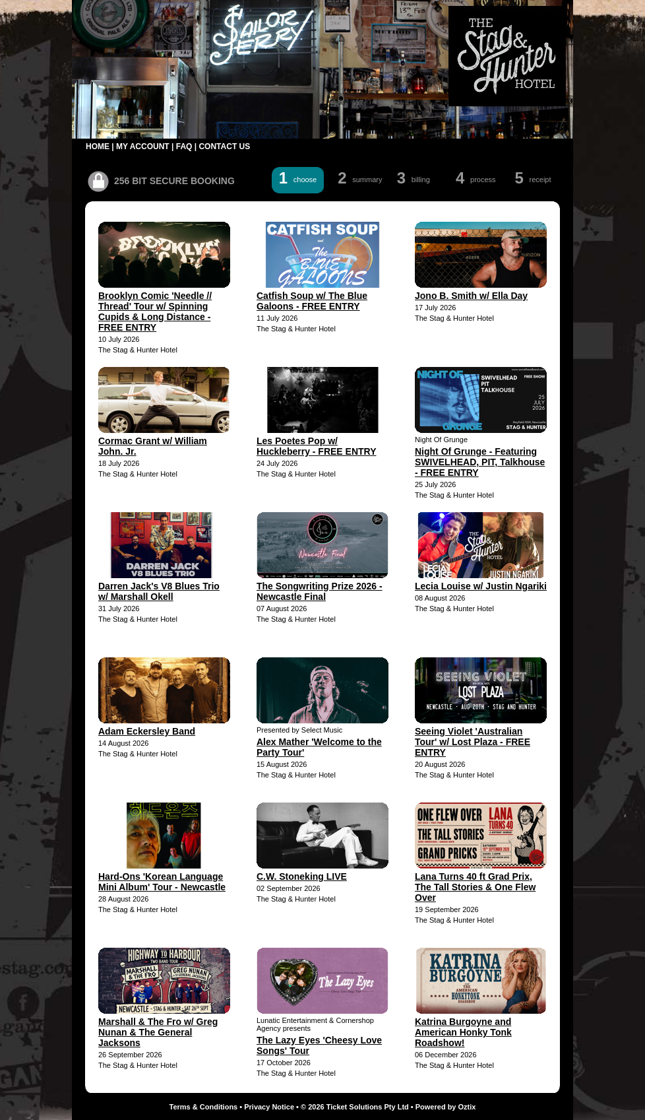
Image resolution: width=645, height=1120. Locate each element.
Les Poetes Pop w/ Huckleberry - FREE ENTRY (317, 446)
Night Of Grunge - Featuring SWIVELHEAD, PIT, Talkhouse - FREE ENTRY (480, 462)
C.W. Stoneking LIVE (302, 876)
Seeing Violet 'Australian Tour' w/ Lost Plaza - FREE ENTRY (472, 742)
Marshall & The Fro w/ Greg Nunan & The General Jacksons (158, 1032)
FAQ (184, 146)
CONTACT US (224, 146)
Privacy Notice (269, 1107)
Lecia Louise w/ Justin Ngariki (481, 586)
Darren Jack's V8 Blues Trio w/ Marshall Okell (159, 591)
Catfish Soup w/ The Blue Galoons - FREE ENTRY (312, 301)
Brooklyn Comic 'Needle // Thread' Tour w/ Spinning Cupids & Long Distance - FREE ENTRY (155, 311)
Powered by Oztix (445, 1107)
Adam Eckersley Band (146, 731)
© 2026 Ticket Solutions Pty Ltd (355, 1107)
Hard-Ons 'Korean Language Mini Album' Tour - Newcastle (162, 881)
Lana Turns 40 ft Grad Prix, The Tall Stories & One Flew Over (475, 887)
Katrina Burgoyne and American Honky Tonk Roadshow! (463, 1032)
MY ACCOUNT (142, 146)
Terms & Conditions (203, 1107)
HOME (97, 146)
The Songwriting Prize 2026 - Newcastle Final (320, 591)
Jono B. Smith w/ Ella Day (471, 295)
